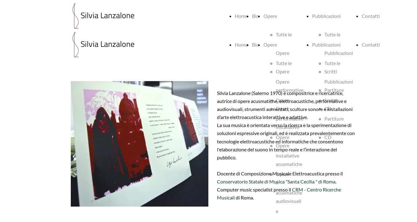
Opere (270, 16)
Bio (255, 16)
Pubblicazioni (326, 16)
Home (241, 16)
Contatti (371, 16)
